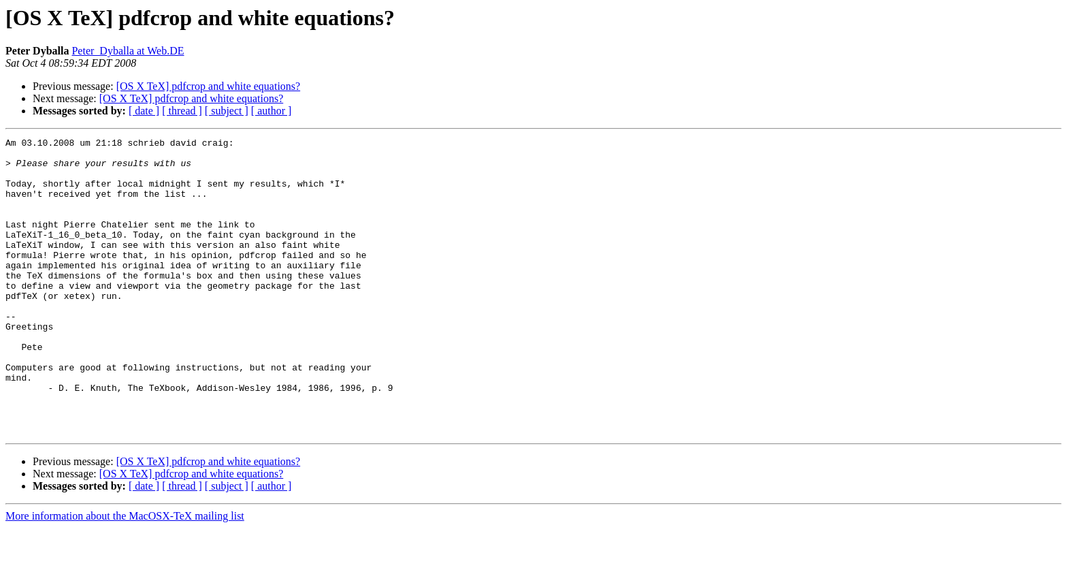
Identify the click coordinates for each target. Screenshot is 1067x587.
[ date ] (144, 110)
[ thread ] (182, 110)
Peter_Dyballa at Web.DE (127, 51)
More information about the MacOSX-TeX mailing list (124, 575)
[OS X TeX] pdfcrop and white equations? (208, 86)
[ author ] (271, 110)
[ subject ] (226, 110)
